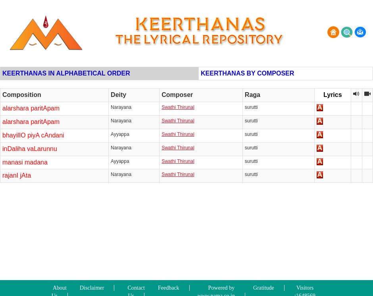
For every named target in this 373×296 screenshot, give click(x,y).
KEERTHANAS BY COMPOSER (247, 73)
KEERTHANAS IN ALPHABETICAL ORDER (66, 73)
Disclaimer (92, 288)
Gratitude (263, 288)
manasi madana (25, 162)
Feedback (168, 288)
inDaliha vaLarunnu (29, 148)
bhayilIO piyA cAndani (33, 135)
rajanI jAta (16, 175)
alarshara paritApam (31, 108)
